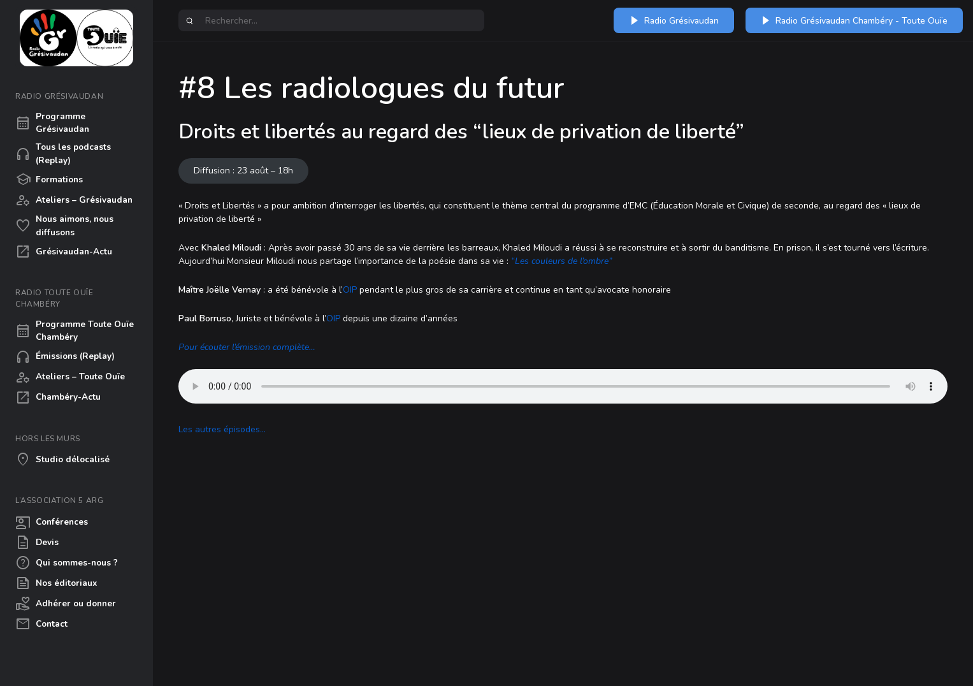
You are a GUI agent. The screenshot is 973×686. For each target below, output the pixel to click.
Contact (41, 624)
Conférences (51, 522)
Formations (49, 180)
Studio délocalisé (62, 460)
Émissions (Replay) (65, 357)
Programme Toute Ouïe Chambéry (74, 330)
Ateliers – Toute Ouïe (70, 377)
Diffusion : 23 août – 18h (243, 170)
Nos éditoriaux (56, 583)
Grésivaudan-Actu (63, 252)
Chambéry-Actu (58, 398)
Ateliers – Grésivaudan (74, 200)
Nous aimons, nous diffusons (64, 225)
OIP (350, 290)
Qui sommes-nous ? (66, 563)
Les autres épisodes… (222, 429)
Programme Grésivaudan (52, 122)
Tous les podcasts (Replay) (63, 153)
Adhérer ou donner (65, 604)
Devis (37, 542)
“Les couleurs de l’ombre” (561, 261)
